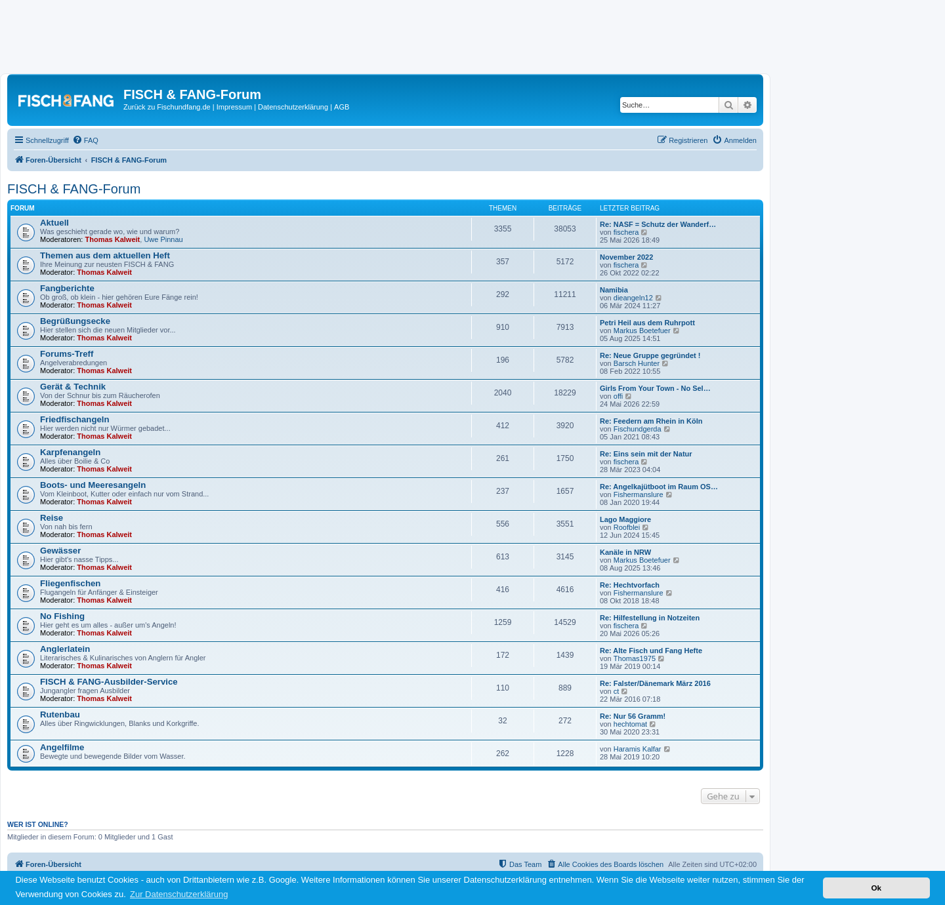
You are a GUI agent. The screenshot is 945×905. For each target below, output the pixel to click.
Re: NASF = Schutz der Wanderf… (658, 224)
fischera (626, 232)
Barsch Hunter (637, 363)
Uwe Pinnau (163, 239)
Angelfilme (62, 747)
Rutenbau (60, 714)
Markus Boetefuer (642, 330)
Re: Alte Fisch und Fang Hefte (651, 650)
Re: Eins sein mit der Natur (646, 454)
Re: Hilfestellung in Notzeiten (650, 618)
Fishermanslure (638, 494)
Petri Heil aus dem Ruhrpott (647, 323)
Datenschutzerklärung (293, 107)
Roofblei (627, 527)
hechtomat (630, 724)
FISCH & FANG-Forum (73, 189)
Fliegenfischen (70, 583)
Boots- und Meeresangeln (93, 485)
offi (618, 396)
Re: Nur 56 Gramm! (632, 716)
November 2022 (626, 257)
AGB (341, 107)
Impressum (234, 107)
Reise (51, 518)
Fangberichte (67, 288)
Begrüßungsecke (75, 321)
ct (617, 691)
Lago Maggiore (625, 519)
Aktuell (54, 223)
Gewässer (60, 550)
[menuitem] (85, 140)
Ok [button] (876, 887)
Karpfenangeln (70, 452)
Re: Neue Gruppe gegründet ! (650, 355)
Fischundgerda (638, 429)
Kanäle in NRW (625, 552)
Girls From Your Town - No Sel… (655, 388)
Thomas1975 (635, 658)
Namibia (614, 290)
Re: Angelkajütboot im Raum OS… (659, 487)
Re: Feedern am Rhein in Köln (651, 421)
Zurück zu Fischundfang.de (167, 107)
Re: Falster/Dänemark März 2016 (655, 683)
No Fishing (62, 616)
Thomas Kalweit (112, 239)
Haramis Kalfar (638, 749)
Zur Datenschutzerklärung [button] (179, 894)
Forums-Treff (66, 354)
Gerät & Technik (73, 387)
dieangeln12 (633, 298)
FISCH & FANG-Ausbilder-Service (109, 682)
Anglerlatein (65, 649)
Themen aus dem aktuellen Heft (105, 255)
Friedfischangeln (75, 419)
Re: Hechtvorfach (630, 585)
